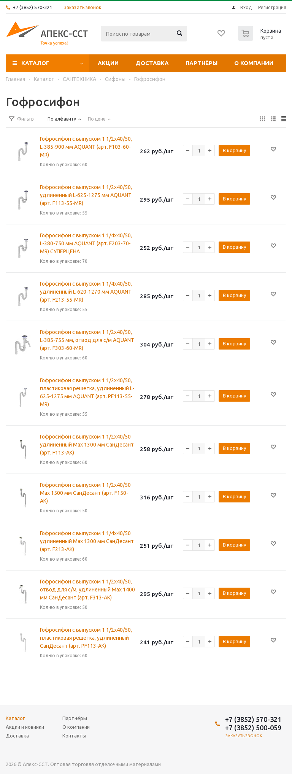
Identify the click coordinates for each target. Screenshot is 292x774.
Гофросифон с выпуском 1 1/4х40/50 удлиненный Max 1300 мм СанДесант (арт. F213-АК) (87, 541)
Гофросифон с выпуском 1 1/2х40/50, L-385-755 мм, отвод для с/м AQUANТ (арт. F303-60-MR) (87, 340)
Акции (108, 63)
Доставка (152, 63)
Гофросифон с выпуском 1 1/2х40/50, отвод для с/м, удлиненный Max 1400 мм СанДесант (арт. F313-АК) (87, 590)
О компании (253, 63)
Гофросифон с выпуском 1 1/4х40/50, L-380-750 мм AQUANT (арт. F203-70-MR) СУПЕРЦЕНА (86, 243)
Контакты (74, 735)
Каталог (35, 63)
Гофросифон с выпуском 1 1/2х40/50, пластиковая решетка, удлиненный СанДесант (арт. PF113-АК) (86, 638)
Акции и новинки (25, 726)
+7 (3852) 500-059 (253, 727)
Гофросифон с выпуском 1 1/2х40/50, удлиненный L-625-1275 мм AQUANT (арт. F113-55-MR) (86, 195)
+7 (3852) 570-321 (32, 7)
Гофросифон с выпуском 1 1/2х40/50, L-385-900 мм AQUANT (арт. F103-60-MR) (86, 147)
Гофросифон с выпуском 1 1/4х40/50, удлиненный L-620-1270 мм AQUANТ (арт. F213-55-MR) (86, 292)
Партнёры (201, 63)
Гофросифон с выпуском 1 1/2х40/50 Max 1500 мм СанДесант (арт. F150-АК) (85, 493)
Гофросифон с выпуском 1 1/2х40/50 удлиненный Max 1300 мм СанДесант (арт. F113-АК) (87, 445)
